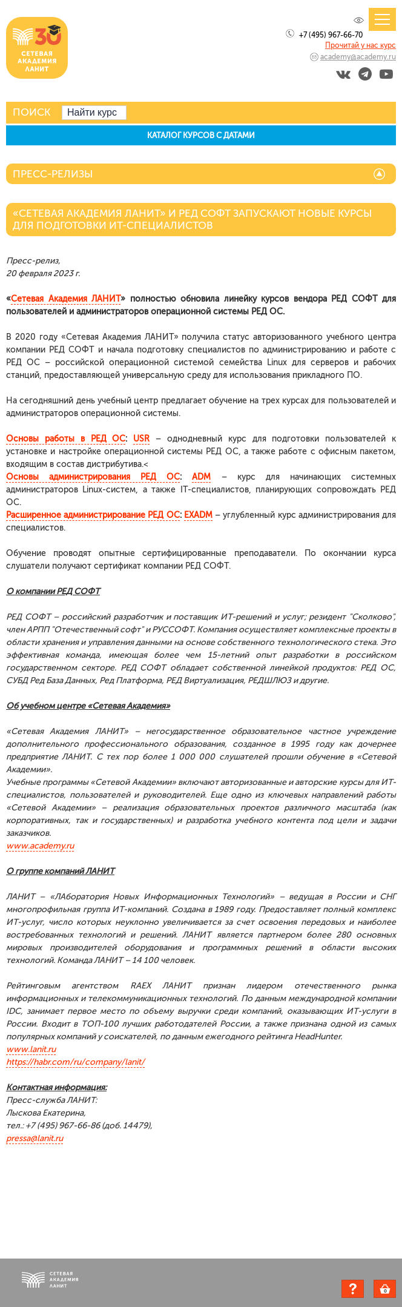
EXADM (198, 515)
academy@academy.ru (358, 57)
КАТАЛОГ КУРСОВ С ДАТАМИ (201, 135)
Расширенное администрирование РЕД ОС (93, 515)
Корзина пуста (395, 1290)
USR (141, 439)
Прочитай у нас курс (360, 45)
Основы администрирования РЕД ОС (93, 477)
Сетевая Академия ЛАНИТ (65, 299)
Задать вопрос (352, 1289)
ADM (201, 477)
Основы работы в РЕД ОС (65, 439)
